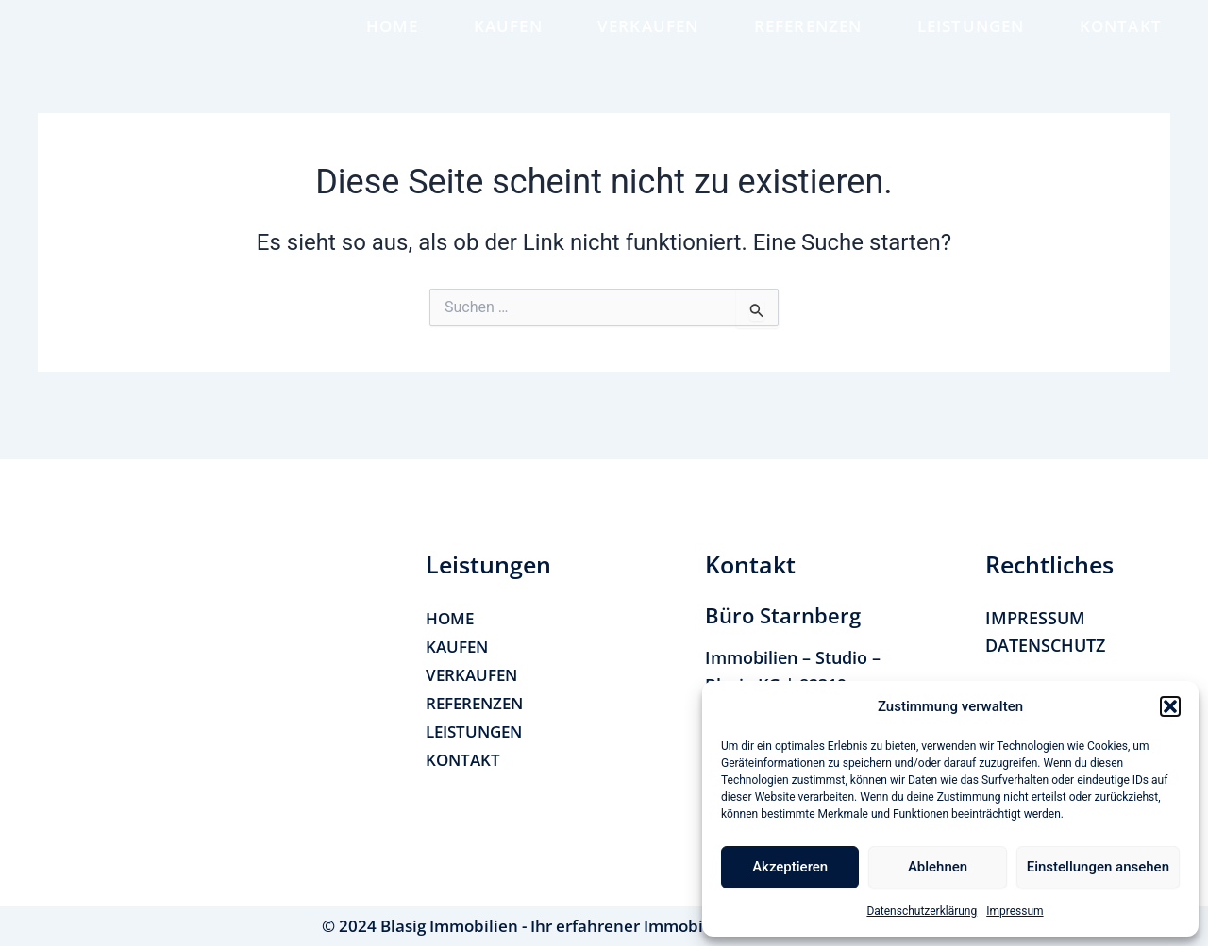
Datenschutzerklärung (921, 911)
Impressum (1014, 911)
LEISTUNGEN (971, 39)
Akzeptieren (790, 866)
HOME (392, 39)
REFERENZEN (808, 39)
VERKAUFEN (648, 39)
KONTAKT (1121, 39)
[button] (1170, 706)
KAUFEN (508, 39)
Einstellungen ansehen (1098, 866)
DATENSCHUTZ (1045, 646)
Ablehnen (937, 866)
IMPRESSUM (1035, 617)
